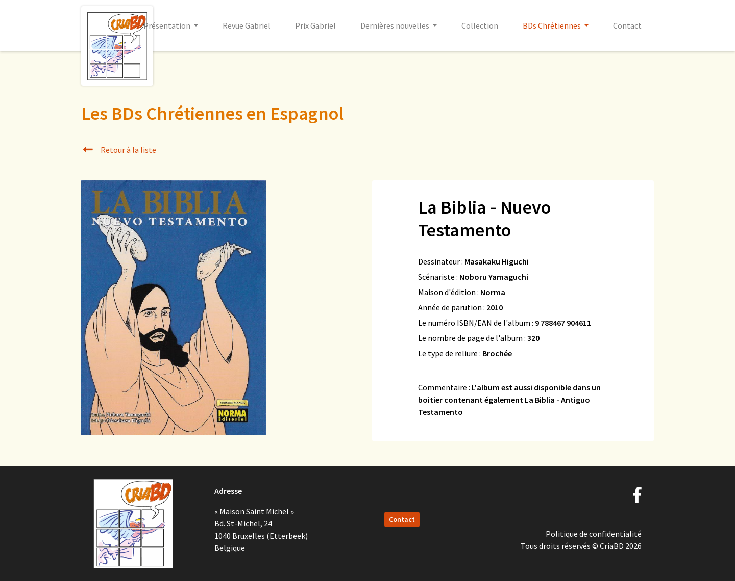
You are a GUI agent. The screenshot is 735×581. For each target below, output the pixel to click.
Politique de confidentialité (594, 534)
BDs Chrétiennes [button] (552, 25)
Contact (627, 25)
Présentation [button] (167, 25)
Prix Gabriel (315, 25)
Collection (479, 25)
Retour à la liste (118, 150)
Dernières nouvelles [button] (395, 25)
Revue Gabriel (247, 25)
